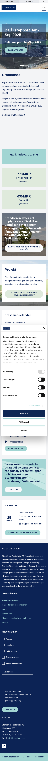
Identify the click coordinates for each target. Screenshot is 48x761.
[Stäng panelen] (44, 328)
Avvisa (24, 430)
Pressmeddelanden (10, 600)
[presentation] (18, 681)
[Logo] (9, 7)
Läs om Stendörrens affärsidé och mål (24, 248)
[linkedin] (4, 746)
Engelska (10, 645)
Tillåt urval (24, 422)
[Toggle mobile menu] (44, 8)
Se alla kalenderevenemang (22, 532)
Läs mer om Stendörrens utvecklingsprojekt (24, 294)
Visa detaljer (34, 406)
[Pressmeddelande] (24, 436)
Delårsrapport (11, 651)
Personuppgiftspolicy (10, 757)
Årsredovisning (12, 657)
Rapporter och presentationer (14, 605)
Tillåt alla (24, 414)
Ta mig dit (13, 489)
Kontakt (28, 1)
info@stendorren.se (16, 738)
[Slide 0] (22, 65)
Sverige (9, 639)
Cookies (26, 757)
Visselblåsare (39, 757)
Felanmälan (10, 1)
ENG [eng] (43, 1)
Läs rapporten (15, 50)
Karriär (5, 609)
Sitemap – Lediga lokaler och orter (16, 618)
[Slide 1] (26, 65)
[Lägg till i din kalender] (30, 523)
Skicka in (10, 709)
